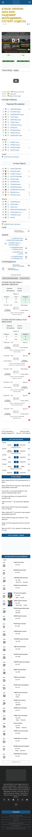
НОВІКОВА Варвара (15, 109)
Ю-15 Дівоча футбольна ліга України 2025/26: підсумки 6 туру (14, 497)
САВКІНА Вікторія (15, 133)
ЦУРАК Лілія (14, 207)
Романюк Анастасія (18, 92)
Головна (4, 6)
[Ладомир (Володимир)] (7, 42)
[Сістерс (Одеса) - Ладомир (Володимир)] (16, 361)
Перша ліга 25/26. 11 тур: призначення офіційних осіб (15, 502)
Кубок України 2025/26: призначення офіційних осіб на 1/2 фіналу (15, 508)
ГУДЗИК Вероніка (15, 201)
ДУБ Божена (13, 127)
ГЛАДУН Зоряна (14, 122)
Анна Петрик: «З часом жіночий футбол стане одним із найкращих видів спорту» (14, 492)
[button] (3, 2)
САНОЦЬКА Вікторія (16, 125)
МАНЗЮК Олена (14, 192)
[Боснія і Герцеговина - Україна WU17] (16, 451)
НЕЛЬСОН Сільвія (15, 195)
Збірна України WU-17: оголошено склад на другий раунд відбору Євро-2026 (16, 513)
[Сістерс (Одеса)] (25, 42)
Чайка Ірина (12, 94)
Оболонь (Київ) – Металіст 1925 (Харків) (23, 432)
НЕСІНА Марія (14, 204)
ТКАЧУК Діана (14, 117)
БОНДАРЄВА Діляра (16, 187)
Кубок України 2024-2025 (13, 33)
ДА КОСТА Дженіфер (16, 176)
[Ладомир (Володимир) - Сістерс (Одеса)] (16, 311)
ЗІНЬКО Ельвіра (14, 150)
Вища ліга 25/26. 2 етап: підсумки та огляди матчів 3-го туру (16, 529)
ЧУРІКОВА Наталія (15, 215)
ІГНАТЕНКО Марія (15, 112)
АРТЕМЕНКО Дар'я (15, 130)
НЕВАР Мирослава (15, 119)
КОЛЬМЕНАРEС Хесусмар (17, 189)
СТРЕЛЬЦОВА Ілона (16, 212)
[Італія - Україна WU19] (16, 456)
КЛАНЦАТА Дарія (15, 147)
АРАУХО (12, 217)
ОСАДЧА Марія (14, 179)
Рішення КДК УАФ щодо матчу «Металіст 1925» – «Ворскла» (15, 518)
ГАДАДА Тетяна (14, 142)
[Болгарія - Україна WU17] (16, 445)
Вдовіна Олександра (15, 96)
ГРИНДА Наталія (15, 145)
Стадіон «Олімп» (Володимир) (11, 34)
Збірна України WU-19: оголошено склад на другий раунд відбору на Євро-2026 (16, 486)
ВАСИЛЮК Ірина (14, 181)
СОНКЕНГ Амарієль (15, 174)
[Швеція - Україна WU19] (16, 461)
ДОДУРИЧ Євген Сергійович (12, 224)
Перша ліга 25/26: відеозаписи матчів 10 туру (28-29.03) (16, 524)
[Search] (29, 2)
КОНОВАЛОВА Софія (16, 135)
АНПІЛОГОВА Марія (16, 168)
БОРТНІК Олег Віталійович (11, 157)
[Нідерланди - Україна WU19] (16, 472)
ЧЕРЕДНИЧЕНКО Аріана (17, 114)
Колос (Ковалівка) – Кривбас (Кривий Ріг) (8, 432)
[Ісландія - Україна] (16, 467)
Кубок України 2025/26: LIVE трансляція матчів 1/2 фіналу (16, 481)
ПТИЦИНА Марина (15, 184)
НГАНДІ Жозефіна (15, 171)
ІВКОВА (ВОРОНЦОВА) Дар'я (18, 209)
